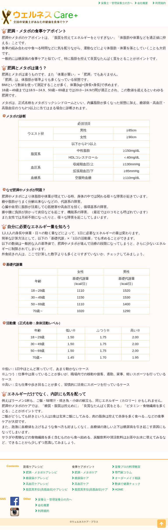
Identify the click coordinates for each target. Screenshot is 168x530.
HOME (119, 489)
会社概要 (142, 3)
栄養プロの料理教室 (127, 466)
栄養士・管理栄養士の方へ (117, 3)
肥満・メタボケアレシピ (41, 472)
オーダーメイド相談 (127, 478)
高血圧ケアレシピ (37, 483)
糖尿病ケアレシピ (37, 478)
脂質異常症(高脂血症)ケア (91, 489)
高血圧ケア (82, 483)
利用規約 (160, 3)
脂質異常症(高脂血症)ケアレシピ (47, 489)
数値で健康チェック (127, 483)
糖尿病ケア (82, 478)
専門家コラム (123, 472)
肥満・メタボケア (86, 472)
